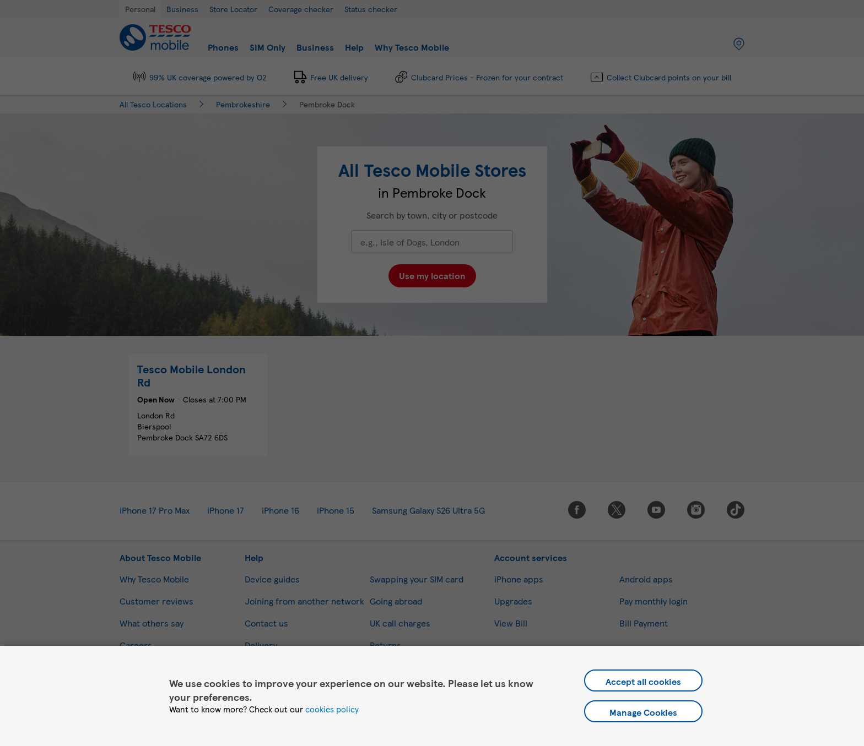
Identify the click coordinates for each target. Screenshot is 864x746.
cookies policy (332, 709)
